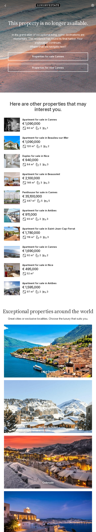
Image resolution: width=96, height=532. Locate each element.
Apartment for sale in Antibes (39, 210)
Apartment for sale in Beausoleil (41, 174)
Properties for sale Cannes (48, 56)
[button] (92, 5)
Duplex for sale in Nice (35, 156)
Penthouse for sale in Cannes (39, 192)
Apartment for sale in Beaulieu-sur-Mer (45, 138)
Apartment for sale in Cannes (39, 119)
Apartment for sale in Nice (37, 265)
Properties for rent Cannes (48, 67)
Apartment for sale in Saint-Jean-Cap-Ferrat (48, 228)
